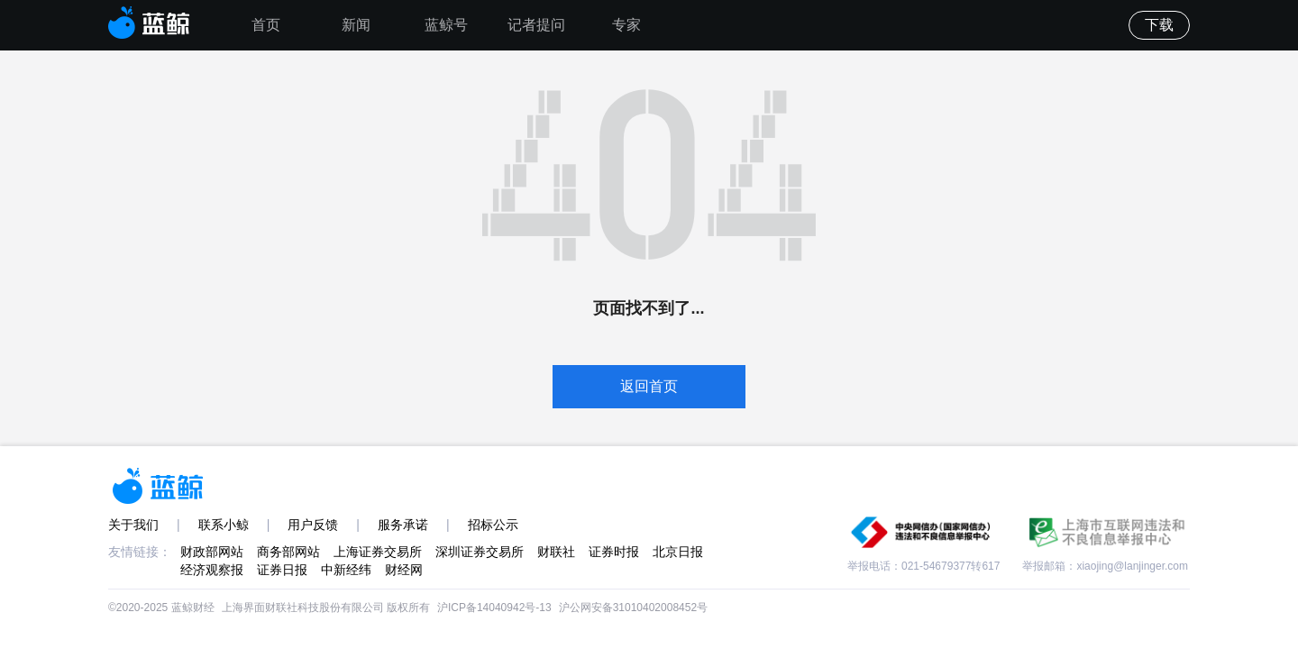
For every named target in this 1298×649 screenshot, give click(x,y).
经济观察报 (211, 569)
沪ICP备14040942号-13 (494, 607)
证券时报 (614, 551)
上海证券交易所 (378, 551)
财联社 (556, 551)
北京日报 (678, 551)
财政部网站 (211, 551)
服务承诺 (403, 524)
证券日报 (282, 569)
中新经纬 (346, 569)
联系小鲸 (223, 524)
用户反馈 (313, 524)
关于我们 (133, 524)
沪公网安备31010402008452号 (633, 607)
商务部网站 (288, 551)
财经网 (404, 569)
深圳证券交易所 (479, 551)
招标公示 (493, 524)
